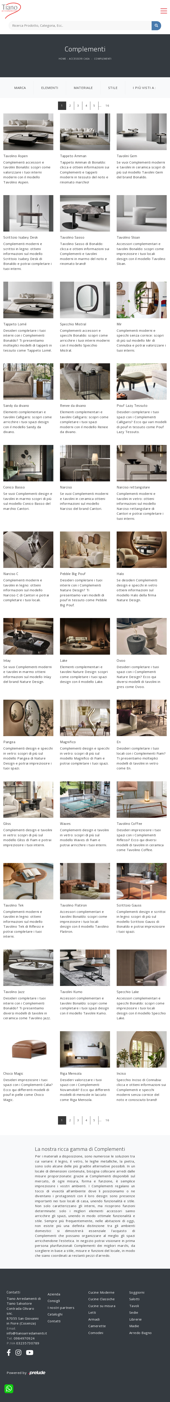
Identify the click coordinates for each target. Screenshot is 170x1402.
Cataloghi (55, 1314)
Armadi (94, 1319)
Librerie (135, 1319)
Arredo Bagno (140, 1332)
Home (62, 58)
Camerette (97, 1326)
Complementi (103, 58)
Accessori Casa (79, 58)
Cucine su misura (101, 1306)
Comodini (95, 1332)
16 (107, 105)
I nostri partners (61, 1307)
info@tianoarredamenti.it (27, 1333)
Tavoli (134, 1306)
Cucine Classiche (101, 1299)
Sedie (133, 1312)
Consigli (54, 1300)
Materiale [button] (83, 87)
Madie (134, 1326)
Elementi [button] (49, 87)
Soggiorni (137, 1292)
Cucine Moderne (101, 1292)
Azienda (54, 1294)
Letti (92, 1312)
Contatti (54, 1321)
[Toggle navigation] (164, 11)
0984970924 (24, 1338)
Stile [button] (113, 87)
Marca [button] (20, 87)
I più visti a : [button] (144, 87)
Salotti (134, 1299)
